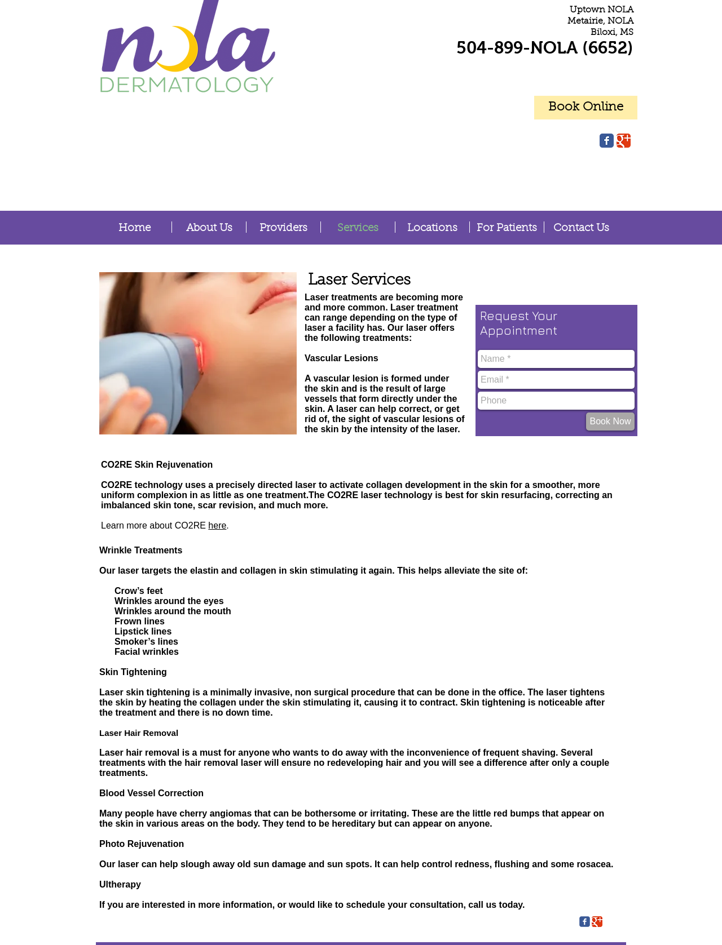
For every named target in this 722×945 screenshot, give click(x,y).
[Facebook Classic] (607, 141)
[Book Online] (585, 107)
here (217, 525)
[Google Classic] (624, 141)
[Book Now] (610, 421)
